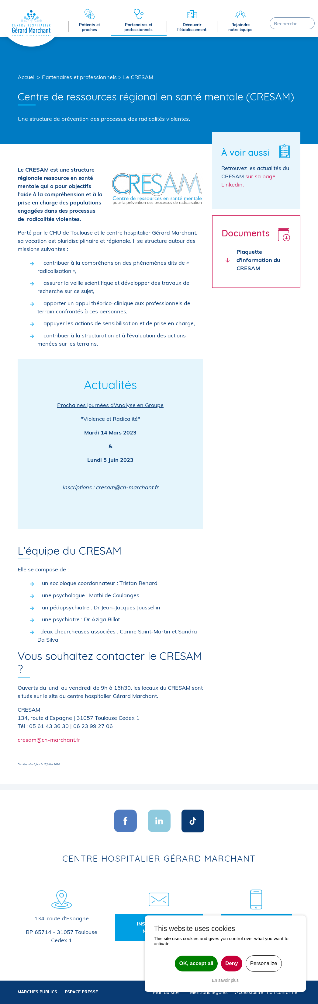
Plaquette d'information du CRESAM (258, 260)
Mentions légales (209, 992)
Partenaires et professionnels (138, 27)
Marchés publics (37, 991)
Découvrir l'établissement (191, 27)
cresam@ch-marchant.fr (49, 739)
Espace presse (81, 991)
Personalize (263, 963)
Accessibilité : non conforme (266, 992)
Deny (231, 963)
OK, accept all (196, 963)
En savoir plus (225, 980)
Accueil (27, 77)
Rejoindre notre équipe (240, 27)
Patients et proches (89, 27)
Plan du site (166, 992)
